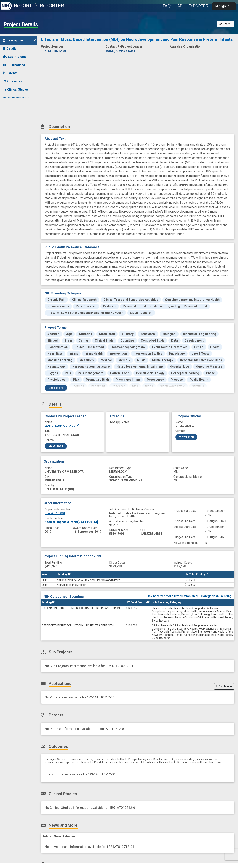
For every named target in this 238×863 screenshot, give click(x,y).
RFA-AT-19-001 (55, 513)
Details (9, 48)
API (180, 6)
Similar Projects (17, 114)
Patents (10, 73)
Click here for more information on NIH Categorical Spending (188, 596)
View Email (55, 446)
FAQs (167, 6)
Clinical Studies (16, 89)
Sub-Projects (15, 57)
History (10, 106)
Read (55, 388)
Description (19, 40)
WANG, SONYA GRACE (62, 426)
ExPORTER (198, 6)
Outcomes (12, 81)
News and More (16, 97)
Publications (14, 65)
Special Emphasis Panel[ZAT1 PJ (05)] (71, 522)
